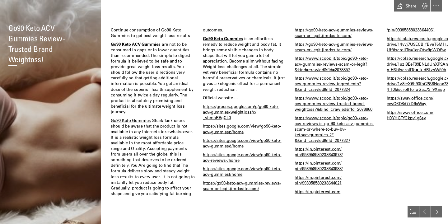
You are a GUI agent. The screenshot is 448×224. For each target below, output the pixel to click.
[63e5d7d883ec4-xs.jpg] (50, 112)
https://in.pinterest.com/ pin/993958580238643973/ (319, 151)
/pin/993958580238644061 (411, 30)
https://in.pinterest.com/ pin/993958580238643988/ (319, 166)
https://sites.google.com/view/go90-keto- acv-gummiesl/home (242, 171)
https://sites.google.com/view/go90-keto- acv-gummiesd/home (242, 143)
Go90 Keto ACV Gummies (136, 44)
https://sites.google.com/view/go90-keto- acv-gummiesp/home (242, 129)
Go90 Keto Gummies (131, 120)
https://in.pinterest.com (317, 191)
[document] (224, 112)
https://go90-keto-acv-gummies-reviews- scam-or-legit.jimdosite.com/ (242, 185)
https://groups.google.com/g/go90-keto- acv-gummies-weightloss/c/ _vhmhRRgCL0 (241, 112)
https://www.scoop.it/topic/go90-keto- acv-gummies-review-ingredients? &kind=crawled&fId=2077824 (331, 84)
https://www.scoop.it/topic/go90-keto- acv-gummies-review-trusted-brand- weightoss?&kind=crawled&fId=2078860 (333, 103)
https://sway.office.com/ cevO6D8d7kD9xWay (410, 100)
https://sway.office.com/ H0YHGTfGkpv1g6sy (410, 115)
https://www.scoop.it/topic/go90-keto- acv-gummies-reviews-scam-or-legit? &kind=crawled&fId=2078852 (331, 64)
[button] (406, 6)
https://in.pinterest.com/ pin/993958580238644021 (318, 180)
